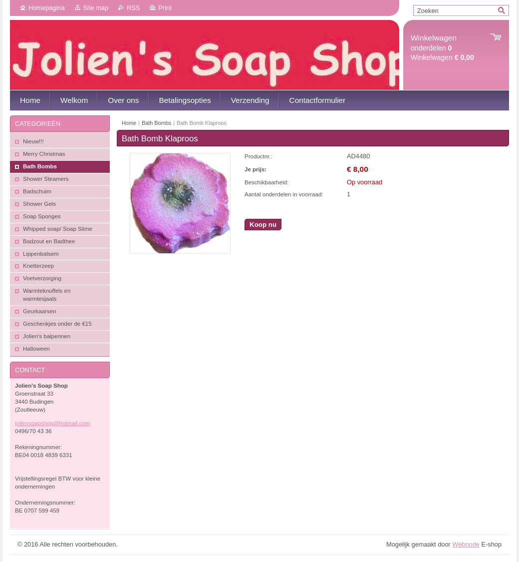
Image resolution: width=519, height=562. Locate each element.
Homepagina (46, 7)
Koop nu (263, 224)
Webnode (466, 544)
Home (129, 123)
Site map (96, 7)
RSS (133, 7)
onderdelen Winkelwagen (442, 47)
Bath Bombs (156, 123)
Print (164, 7)
